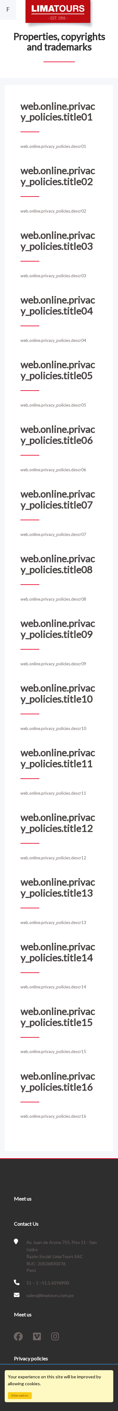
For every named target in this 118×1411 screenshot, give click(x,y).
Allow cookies (20, 1395)
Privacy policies (31, 1358)
